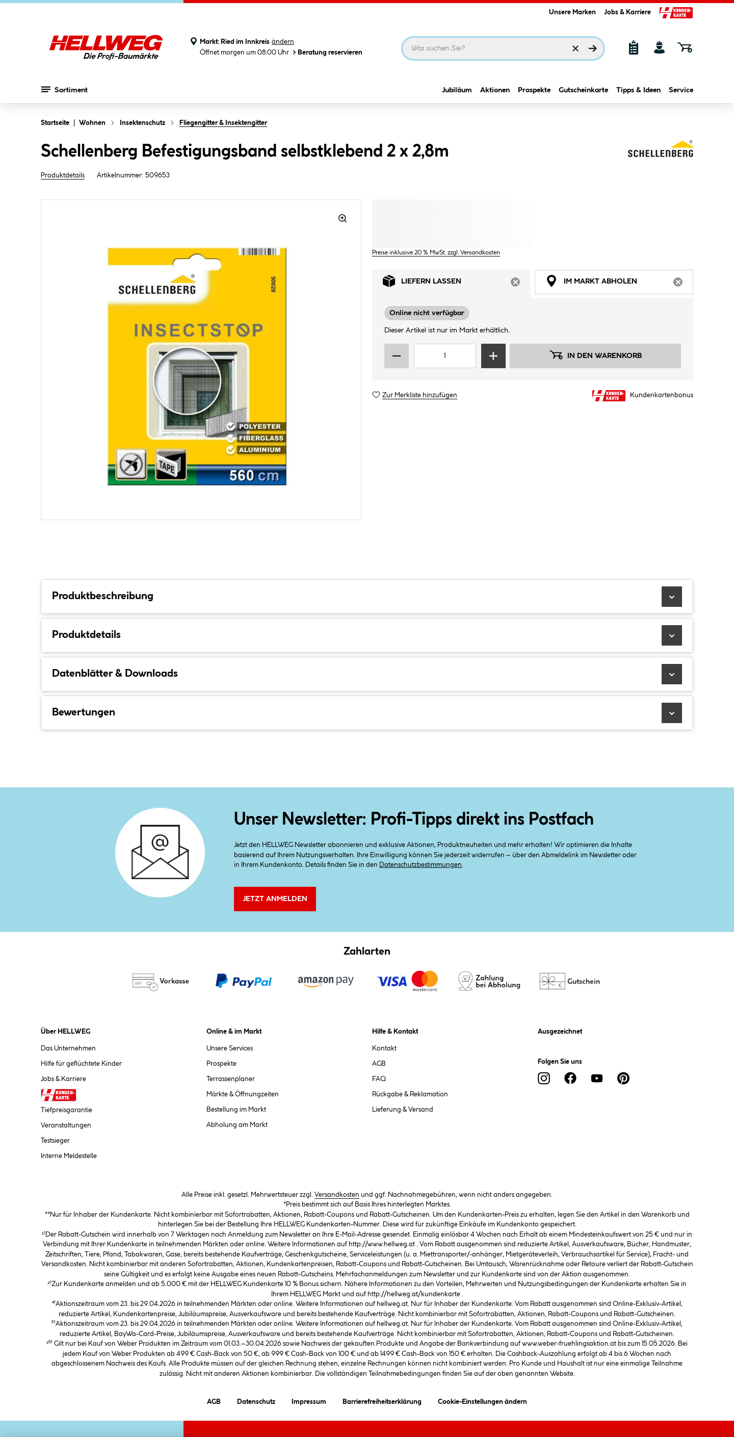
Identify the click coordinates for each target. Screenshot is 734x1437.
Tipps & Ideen (638, 90)
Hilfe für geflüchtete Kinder (81, 1064)
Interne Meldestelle (69, 1156)
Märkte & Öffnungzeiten (242, 1094)
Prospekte (534, 90)
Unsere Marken (572, 12)
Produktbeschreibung (367, 596)
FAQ (379, 1079)
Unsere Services (229, 1048)
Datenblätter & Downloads (367, 674)
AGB (379, 1064)
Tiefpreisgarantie (66, 1110)
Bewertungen (367, 713)
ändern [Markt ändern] (283, 42)
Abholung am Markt (237, 1125)
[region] (201, 359)
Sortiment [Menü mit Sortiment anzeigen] (64, 89)
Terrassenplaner (230, 1079)
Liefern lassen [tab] (457, 284)
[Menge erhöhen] (493, 356)
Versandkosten (336, 1195)
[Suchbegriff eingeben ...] (503, 48)
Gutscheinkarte (583, 90)
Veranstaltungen (66, 1125)
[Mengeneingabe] (445, 356)
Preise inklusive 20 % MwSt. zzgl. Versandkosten (436, 252)
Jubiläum (457, 90)
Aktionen (495, 90)
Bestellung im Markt (236, 1110)
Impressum (309, 1400)
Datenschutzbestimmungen (420, 865)
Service (681, 90)
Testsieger (55, 1141)
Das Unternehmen (68, 1048)
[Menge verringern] (396, 356)
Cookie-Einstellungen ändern (482, 1400)
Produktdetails (63, 175)
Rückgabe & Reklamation (410, 1094)
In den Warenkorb (595, 355)
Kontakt (384, 1048)
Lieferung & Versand (402, 1110)
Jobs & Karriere (627, 12)
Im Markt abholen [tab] (619, 284)
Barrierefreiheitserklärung (382, 1400)
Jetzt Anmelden (275, 899)
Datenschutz (256, 1400)
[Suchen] (593, 48)
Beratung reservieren (326, 52)
